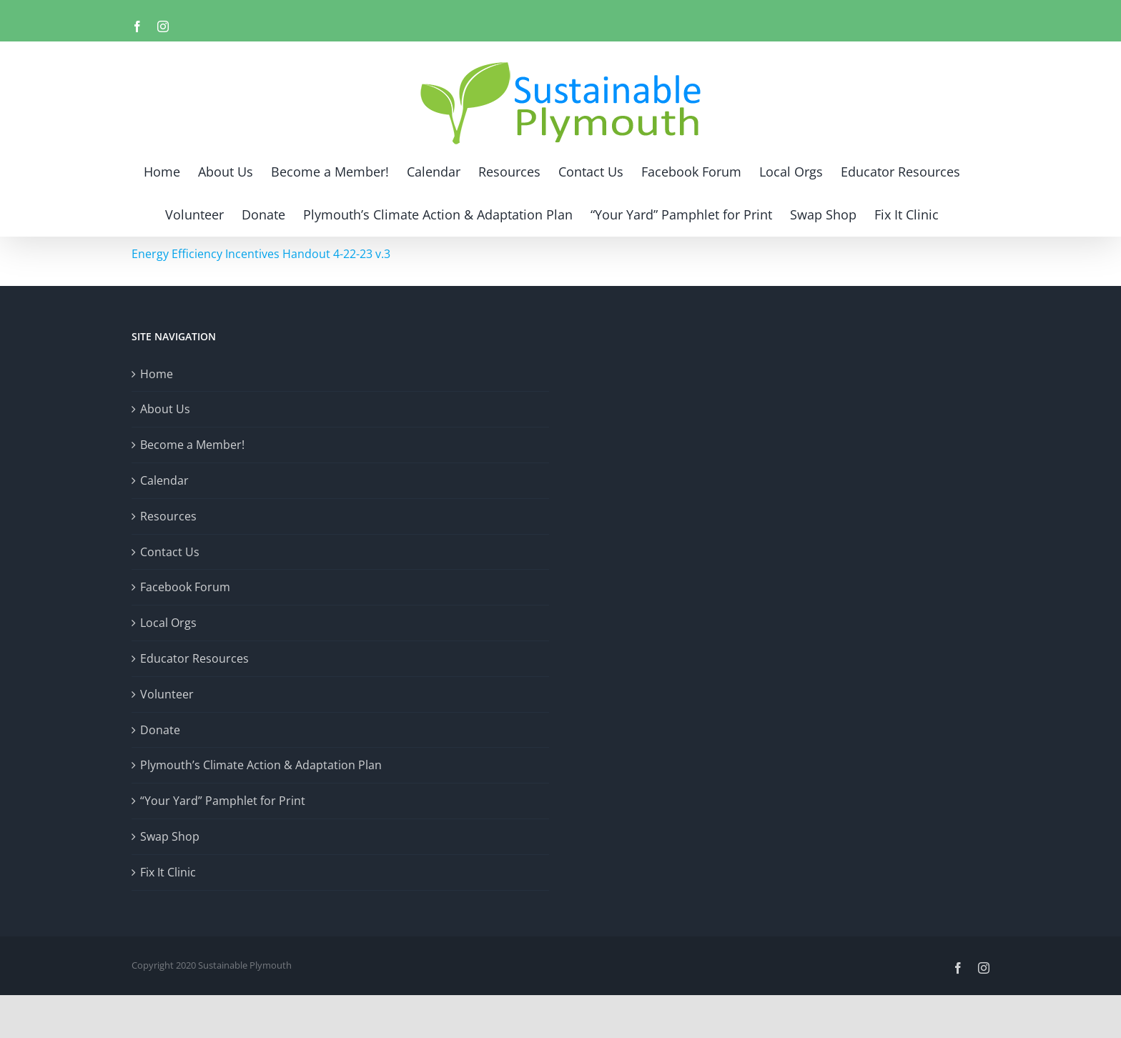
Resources (168, 516)
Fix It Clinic (168, 872)
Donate (160, 730)
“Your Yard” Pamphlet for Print (222, 801)
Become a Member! (192, 445)
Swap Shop (169, 836)
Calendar (164, 480)
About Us (165, 409)
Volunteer (167, 694)
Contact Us (169, 552)
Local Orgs (168, 623)
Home (156, 374)
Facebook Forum (185, 587)
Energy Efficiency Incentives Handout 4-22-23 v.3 (261, 254)
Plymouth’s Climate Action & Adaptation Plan (261, 765)
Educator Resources (194, 658)
